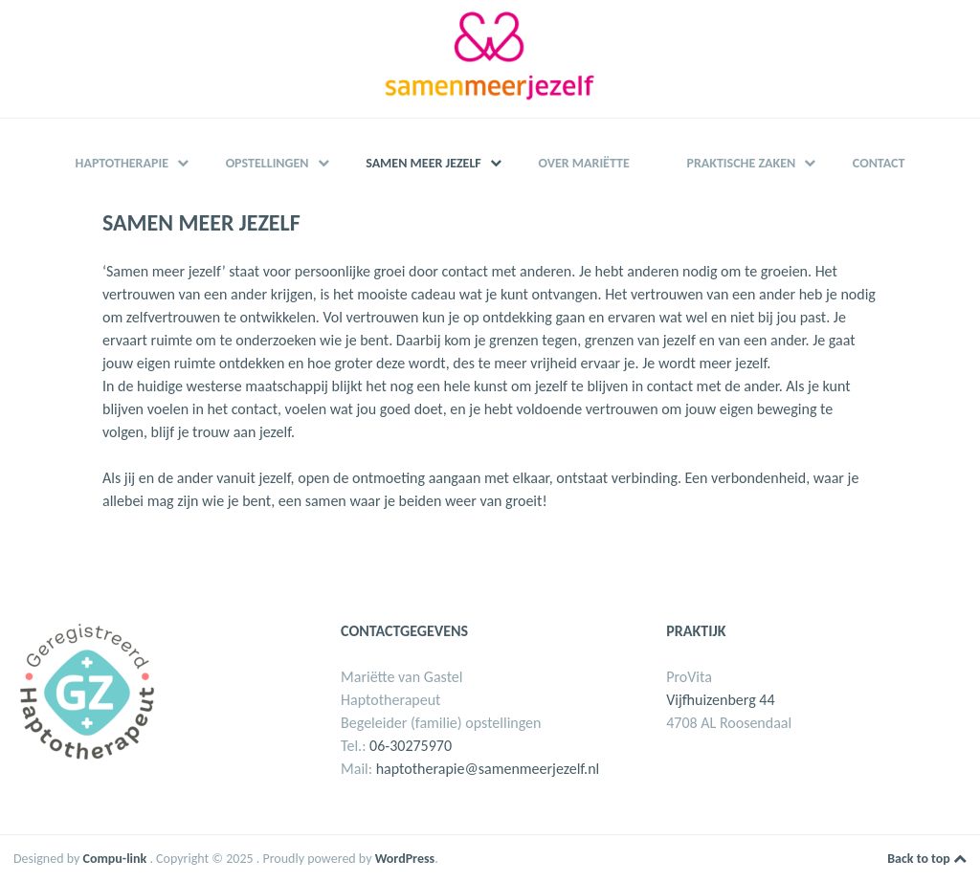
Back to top (927, 859)
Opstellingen (277, 163)
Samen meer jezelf (433, 163)
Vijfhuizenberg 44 (720, 700)
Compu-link (115, 858)
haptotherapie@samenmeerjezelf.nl (488, 769)
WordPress (404, 858)
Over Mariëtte (583, 163)
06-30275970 (410, 746)
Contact (879, 163)
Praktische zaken (750, 163)
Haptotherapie (132, 163)
